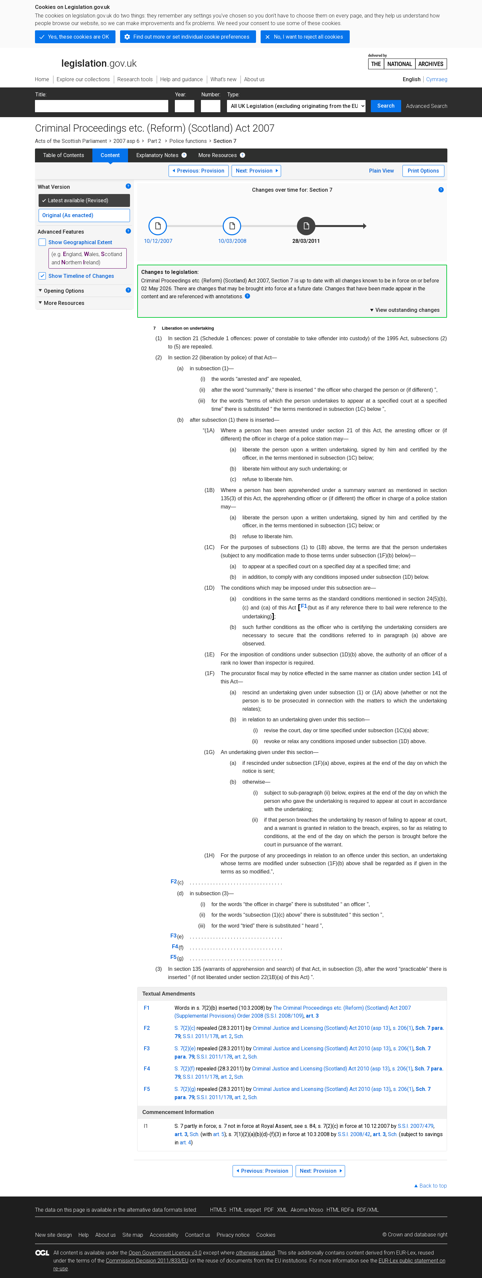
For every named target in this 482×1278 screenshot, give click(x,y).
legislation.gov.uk (86, 61)
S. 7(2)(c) (185, 1028)
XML (282, 1210)
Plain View (381, 171)
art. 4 (185, 1142)
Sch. (239, 1036)
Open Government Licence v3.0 (165, 1253)
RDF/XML (368, 1210)
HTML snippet (245, 1210)
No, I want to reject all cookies (308, 37)
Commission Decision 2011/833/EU (147, 1261)
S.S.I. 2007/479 (416, 1126)
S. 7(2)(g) (185, 1089)
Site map (132, 1235)
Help (84, 1235)
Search (386, 106)
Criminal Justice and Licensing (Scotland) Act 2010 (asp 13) (321, 1028)
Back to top (433, 1186)
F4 (175, 946)
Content (110, 155)
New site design (53, 1235)
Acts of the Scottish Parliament (71, 141)
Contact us (197, 1235)
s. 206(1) (403, 1028)
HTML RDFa (340, 1210)
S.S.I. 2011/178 (200, 1036)
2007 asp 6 (126, 141)
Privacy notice (233, 1235)
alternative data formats (154, 1210)
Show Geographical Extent (80, 242)
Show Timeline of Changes (81, 276)
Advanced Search (426, 106)
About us (105, 1235)
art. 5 (218, 1134)
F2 (174, 881)
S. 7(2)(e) (185, 1048)
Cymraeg (436, 79)
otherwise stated (255, 1253)
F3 (174, 935)
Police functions (188, 141)
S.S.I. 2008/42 (354, 1134)
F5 (174, 957)
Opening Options (61, 290)
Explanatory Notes (157, 155)
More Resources (217, 155)
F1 (304, 606)
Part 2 (154, 141)
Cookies (265, 1235)
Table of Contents (63, 155)
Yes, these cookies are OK (78, 37)
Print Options (423, 171)
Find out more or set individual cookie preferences (191, 37)
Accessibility (164, 1235)
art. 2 (226, 1036)
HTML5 (218, 1210)
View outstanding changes (404, 310)
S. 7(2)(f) (185, 1068)
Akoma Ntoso (307, 1210)
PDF (269, 1210)
